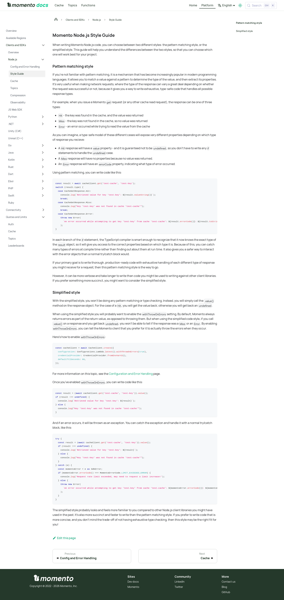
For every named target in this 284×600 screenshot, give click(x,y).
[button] (25, 45)
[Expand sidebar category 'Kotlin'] (42, 159)
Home (193, 5)
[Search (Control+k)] (261, 5)
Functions (88, 5)
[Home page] (56, 20)
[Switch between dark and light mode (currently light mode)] (240, 5)
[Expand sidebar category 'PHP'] (42, 188)
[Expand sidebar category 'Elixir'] (42, 181)
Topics (72, 5)
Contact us (228, 581)
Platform (207, 5)
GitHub (226, 591)
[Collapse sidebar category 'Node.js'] (42, 59)
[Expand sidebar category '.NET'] (42, 124)
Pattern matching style (248, 22)
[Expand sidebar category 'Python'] (42, 117)
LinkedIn (180, 581)
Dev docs (133, 581)
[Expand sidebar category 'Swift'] (42, 195)
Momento (133, 586)
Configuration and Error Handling (131, 373)
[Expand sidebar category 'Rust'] (42, 167)
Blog (224, 586)
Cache (59, 5)
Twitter (179, 586)
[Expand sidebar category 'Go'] (42, 145)
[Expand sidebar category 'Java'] (42, 152)
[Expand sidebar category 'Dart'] (42, 174)
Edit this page (64, 537)
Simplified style (244, 31)
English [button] (225, 5)
